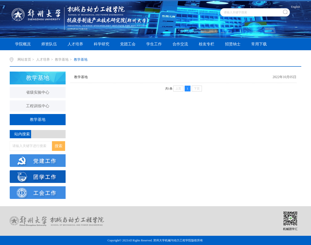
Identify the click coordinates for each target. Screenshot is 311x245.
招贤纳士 (233, 44)
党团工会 (128, 44)
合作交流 (180, 44)
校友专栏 (206, 44)
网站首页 (24, 59)
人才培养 (75, 44)
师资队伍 (49, 44)
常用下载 (259, 44)
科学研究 (101, 44)
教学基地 (62, 59)
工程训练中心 (37, 106)
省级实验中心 (37, 92)
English (295, 6)
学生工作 (154, 44)
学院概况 (23, 44)
